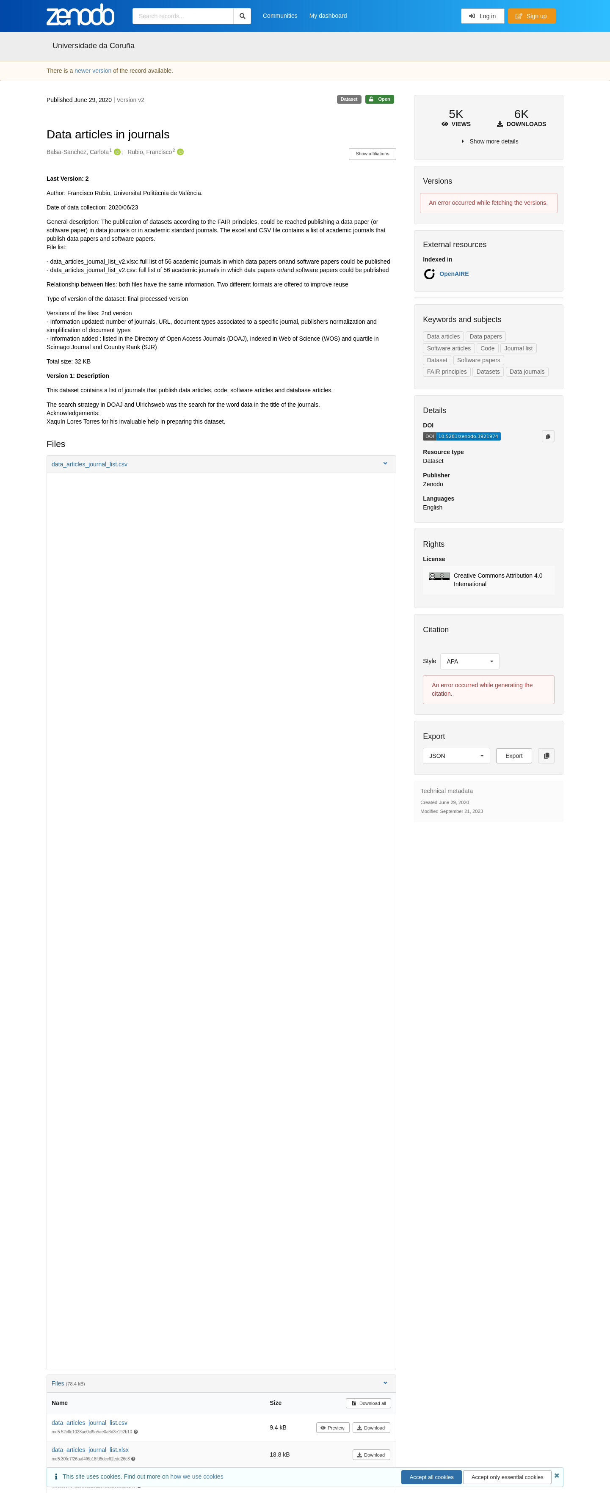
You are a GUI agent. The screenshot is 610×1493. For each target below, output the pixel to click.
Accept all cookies (432, 1477)
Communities (280, 15)
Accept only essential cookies (508, 1477)
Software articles (449, 348)
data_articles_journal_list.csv (89, 1422)
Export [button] (513, 755)
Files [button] (220, 1383)
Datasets (488, 371)
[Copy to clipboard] (548, 436)
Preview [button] (332, 1427)
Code (487, 348)
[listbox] (470, 661)
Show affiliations (372, 153)
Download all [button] (368, 1403)
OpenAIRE (454, 273)
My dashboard (328, 15)
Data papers (485, 336)
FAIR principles (447, 371)
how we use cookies (196, 1476)
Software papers (478, 360)
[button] (221, 464)
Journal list (519, 348)
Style (429, 661)
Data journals (527, 371)
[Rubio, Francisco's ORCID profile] (179, 152)
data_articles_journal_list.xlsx (90, 1449)
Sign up (531, 16)
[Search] (242, 16)
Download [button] (371, 1427)
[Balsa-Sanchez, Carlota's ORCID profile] (116, 152)
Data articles (443, 336)
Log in (482, 16)
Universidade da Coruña (93, 45)
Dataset (437, 360)
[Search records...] (183, 16)
